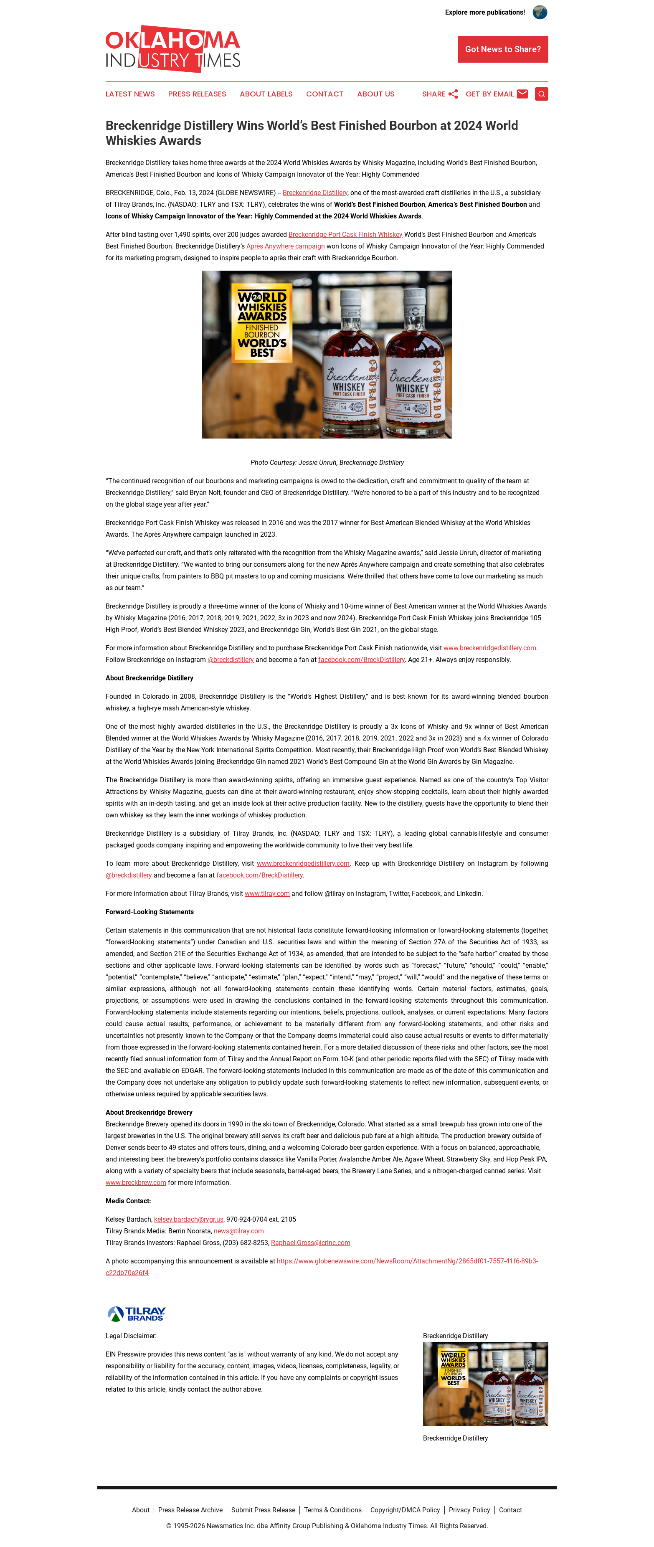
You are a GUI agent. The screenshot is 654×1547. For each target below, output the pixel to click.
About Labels (266, 94)
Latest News (130, 94)
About (141, 1510)
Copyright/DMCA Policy (405, 1510)
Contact (325, 94)
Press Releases (197, 94)
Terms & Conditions (333, 1510)
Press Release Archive (190, 1510)
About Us (376, 94)
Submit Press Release (263, 1510)
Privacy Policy (469, 1510)
